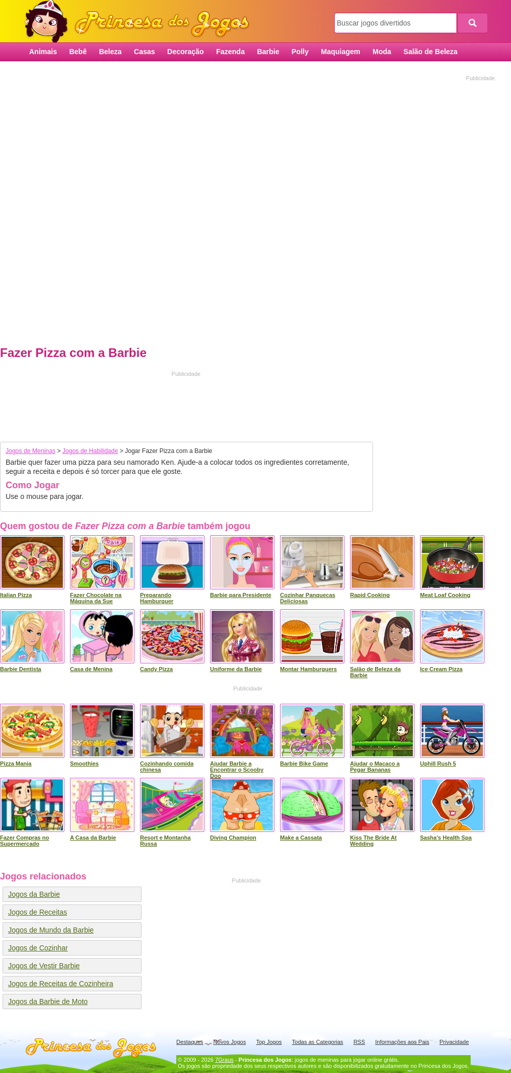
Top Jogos (269, 1042)
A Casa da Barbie (93, 837)
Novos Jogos (230, 1042)
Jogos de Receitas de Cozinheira (60, 984)
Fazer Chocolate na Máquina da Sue (96, 598)
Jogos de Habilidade (90, 451)
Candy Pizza (156, 669)
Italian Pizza (16, 595)
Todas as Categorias (317, 1042)
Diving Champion (233, 837)
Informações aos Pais (402, 1042)
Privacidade (454, 1042)
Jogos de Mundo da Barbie (51, 930)
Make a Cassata (301, 837)
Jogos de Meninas (30, 451)
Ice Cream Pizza (441, 669)
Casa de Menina (91, 669)
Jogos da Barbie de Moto (48, 1001)
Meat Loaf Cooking (445, 595)
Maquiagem (340, 51)
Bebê (77, 51)
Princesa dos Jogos (140, 21)
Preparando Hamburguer (156, 598)
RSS (359, 1042)
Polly (300, 51)
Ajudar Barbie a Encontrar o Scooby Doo (237, 769)
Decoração (185, 51)
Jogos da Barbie (34, 894)
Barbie (268, 51)
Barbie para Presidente (240, 595)
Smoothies (84, 763)
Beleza (110, 51)
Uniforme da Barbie (236, 669)
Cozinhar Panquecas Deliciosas (307, 598)
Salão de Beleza (431, 51)
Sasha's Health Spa (446, 837)
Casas (144, 51)
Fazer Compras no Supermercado (24, 840)
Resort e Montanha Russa (165, 840)
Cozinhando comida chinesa (167, 766)
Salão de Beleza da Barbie (375, 672)
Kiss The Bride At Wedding (373, 840)
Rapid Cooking (370, 595)
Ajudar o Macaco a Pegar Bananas (375, 766)
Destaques (189, 1042)
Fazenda (230, 51)
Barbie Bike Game (304, 763)
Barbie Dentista (20, 669)
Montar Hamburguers (308, 669)
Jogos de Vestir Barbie (44, 966)
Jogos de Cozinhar (38, 948)
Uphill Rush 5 (438, 763)
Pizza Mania (16, 763)
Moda (382, 51)
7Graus (224, 1060)
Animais (43, 51)
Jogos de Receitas (37, 912)
